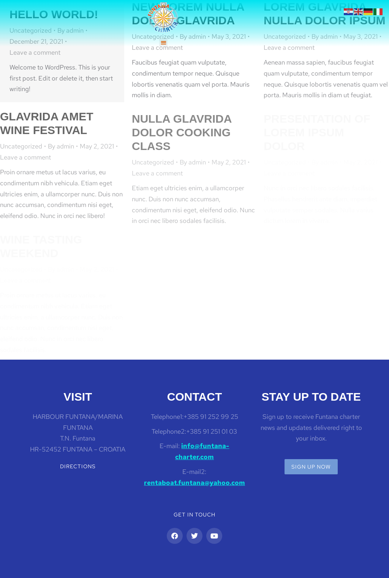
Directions (78, 466)
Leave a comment (34, 52)
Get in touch (194, 514)
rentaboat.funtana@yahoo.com (194, 483)
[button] (163, 42)
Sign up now (311, 466)
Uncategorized (21, 146)
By (61, 146)
